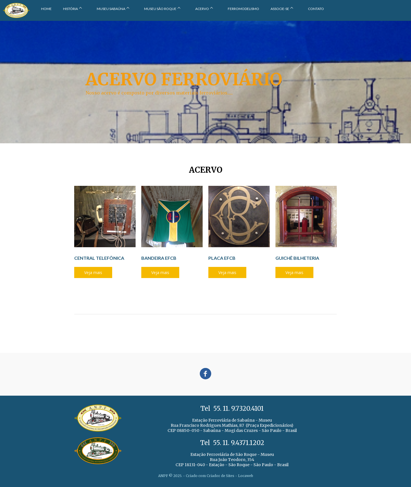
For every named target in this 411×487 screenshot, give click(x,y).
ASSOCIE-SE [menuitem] (280, 9)
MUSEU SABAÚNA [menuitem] (111, 9)
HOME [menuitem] (46, 9)
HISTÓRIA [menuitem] (70, 9)
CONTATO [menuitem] (316, 9)
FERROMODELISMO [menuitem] (243, 9)
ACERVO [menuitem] (202, 9)
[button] (93, 272)
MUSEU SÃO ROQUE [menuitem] (160, 9)
